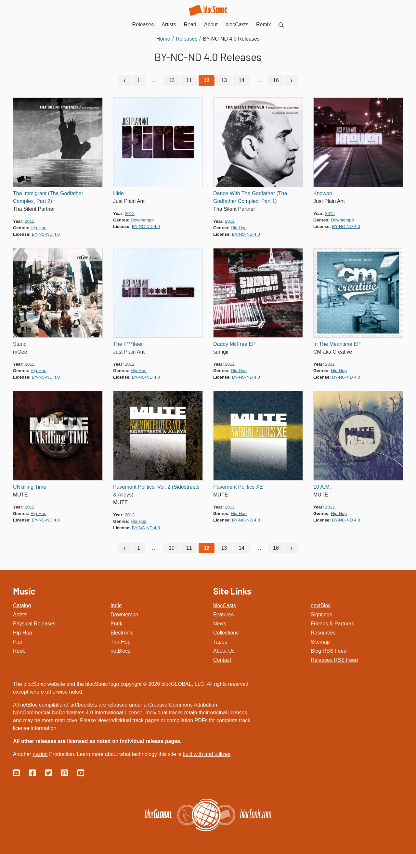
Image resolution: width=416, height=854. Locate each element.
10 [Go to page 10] (172, 80)
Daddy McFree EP (234, 344)
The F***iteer (128, 344)
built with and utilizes (206, 754)
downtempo (142, 220)
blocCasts (224, 605)
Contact (222, 660)
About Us (224, 651)
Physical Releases (34, 623)
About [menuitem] (211, 24)
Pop (17, 642)
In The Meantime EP (337, 344)
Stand (20, 344)
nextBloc (321, 605)
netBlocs (120, 651)
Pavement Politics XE (238, 487)
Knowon (322, 193)
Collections (226, 632)
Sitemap (320, 642)
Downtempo (124, 614)
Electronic (121, 632)
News (219, 623)
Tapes (220, 642)
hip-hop (38, 227)
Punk (116, 623)
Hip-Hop (22, 632)
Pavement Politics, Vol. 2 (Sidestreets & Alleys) (156, 490)
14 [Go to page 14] (241, 80)
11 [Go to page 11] (189, 80)
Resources (323, 632)
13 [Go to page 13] (224, 80)
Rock (19, 651)
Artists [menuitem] (169, 24)
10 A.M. (322, 487)
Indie (116, 605)
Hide (118, 193)
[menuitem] (281, 24)
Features (223, 614)
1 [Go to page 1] (138, 80)
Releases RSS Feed (334, 660)
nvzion (39, 754)
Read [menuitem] (190, 24)
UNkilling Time (29, 487)
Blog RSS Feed (328, 651)
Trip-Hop (120, 642)
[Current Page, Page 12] (207, 80)
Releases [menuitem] (143, 24)
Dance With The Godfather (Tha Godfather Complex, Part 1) (250, 197)
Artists (20, 614)
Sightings (321, 614)
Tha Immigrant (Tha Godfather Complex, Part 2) (48, 197)
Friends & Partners (332, 623)
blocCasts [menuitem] (237, 24)
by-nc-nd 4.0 (46, 234)
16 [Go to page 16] (276, 80)
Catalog (22, 605)
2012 (29, 221)
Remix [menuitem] (263, 24)
